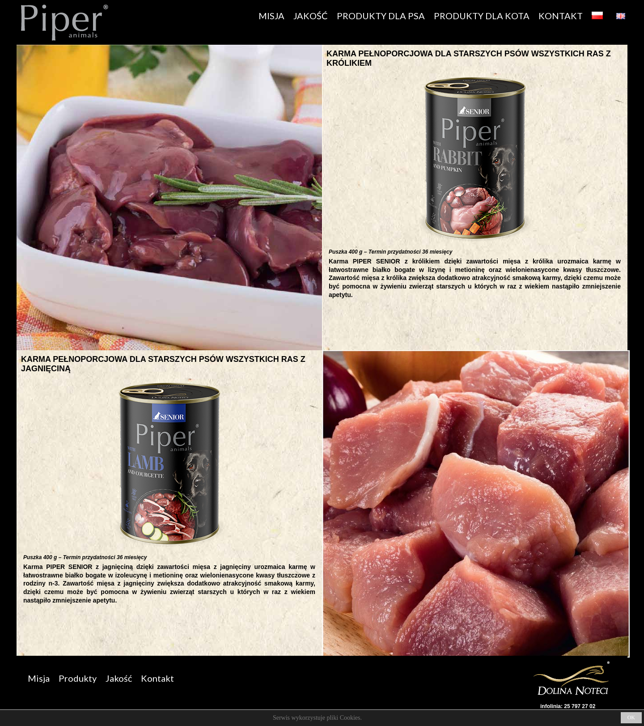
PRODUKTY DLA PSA (381, 15)
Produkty (78, 678)
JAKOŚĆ (310, 15)
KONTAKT (560, 15)
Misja (39, 678)
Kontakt (157, 678)
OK (631, 717)
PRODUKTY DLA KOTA (482, 15)
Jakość (119, 678)
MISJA (271, 15)
